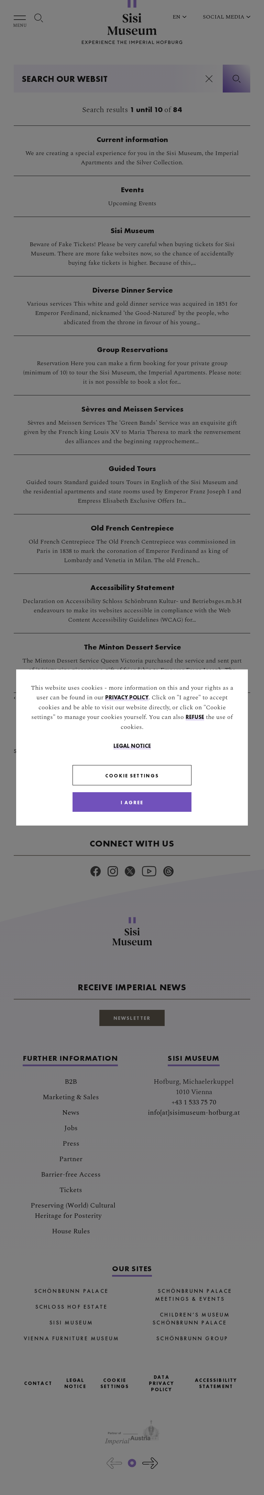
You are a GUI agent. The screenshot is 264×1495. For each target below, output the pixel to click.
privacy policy (126, 697)
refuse (195, 716)
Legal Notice (132, 745)
